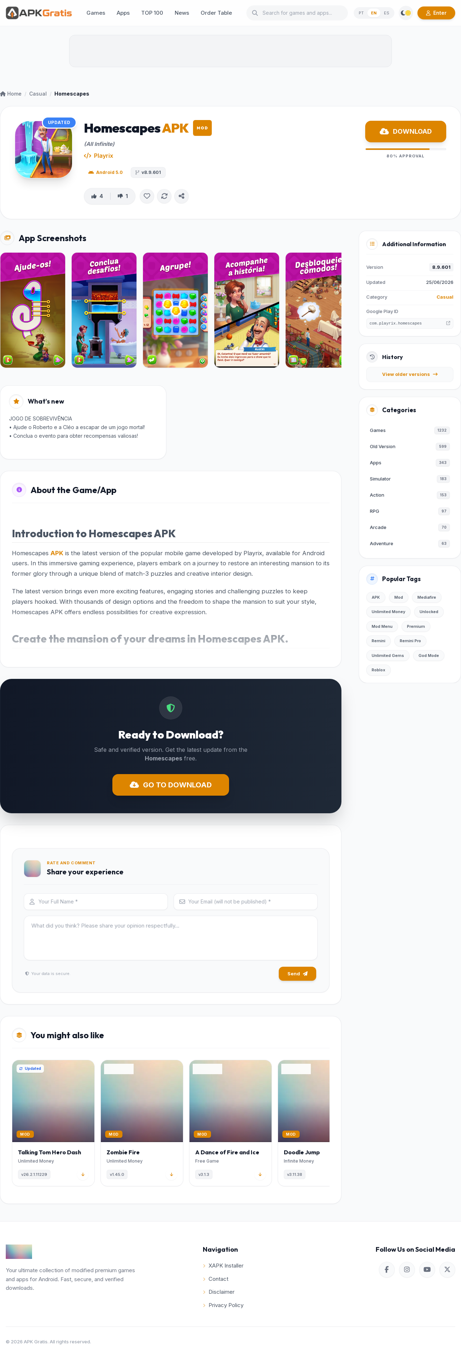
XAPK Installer (223, 1265)
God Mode (429, 655)
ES (386, 12)
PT (361, 12)
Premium (416, 626)
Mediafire (426, 597)
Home (11, 94)
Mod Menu (382, 626)
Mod (398, 597)
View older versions (410, 374)
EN (374, 12)
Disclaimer (218, 1291)
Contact (215, 1278)
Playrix (103, 155)
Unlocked (429, 611)
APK (56, 553)
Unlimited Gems (388, 655)
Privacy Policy (223, 1305)
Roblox (378, 669)
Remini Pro (410, 640)
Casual (38, 94)
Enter (436, 13)
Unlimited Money (388, 611)
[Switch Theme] (406, 13)
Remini (378, 640)
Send (297, 973)
